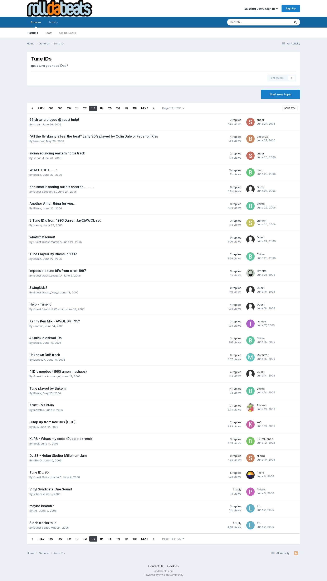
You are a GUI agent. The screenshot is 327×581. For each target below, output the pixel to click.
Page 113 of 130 (173, 108)
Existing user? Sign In (261, 8)
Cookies (173, 566)
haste (260, 472)
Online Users (67, 32)
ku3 (35, 426)
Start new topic (280, 94)
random (38, 326)
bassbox (38, 141)
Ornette (262, 271)
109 (60, 108)
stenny (37, 225)
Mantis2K (39, 359)
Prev (41, 108)
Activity (53, 22)
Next (144, 108)
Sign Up (291, 8)
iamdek (261, 321)
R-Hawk (262, 405)
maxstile (38, 410)
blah (259, 170)
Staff (49, 32)
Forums (33, 32)
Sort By (290, 108)
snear (37, 124)
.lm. (35, 510)
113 (93, 108)
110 (69, 108)
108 (51, 108)
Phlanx (261, 489)
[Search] (248, 22)
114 (101, 108)
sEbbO (37, 460)
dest (36, 443)
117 (126, 108)
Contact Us (155, 566)
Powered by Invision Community (163, 574)
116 (118, 108)
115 (110, 108)
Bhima (37, 174)
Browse (36, 24)
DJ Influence (265, 439)
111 (76, 108)
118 (135, 108)
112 (85, 108)
